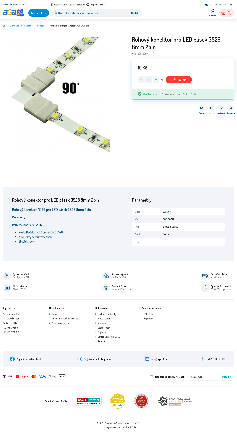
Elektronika (14, 25)
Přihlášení (148, 314)
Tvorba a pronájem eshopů (112, 427)
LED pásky (40, 25)
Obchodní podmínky (107, 314)
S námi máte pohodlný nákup (65, 318)
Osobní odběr (104, 327)
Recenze (101, 341)
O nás (54, 314)
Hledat (134, 12)
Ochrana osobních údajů (109, 336)
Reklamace (103, 323)
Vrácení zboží (104, 318)
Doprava (102, 332)
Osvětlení (27, 25)
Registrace (148, 318)
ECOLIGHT (167, 211)
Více (230, 4)
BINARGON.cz (131, 427)
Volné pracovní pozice (62, 323)
